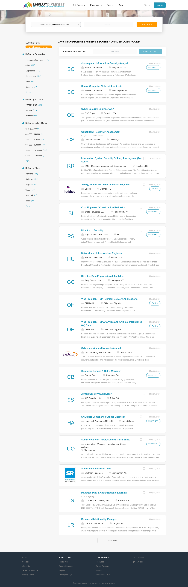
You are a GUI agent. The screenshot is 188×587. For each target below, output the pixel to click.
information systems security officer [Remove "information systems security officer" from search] (39, 47)
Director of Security (92, 230)
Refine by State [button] (32, 168)
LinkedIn (140, 562)
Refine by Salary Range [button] (36, 123)
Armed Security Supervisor (96, 394)
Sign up (160, 5)
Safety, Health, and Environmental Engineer (105, 184)
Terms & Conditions (30, 570)
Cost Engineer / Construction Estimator (103, 207)
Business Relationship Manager (99, 519)
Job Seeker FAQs (103, 575)
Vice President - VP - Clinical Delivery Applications (109, 299)
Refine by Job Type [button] (34, 99)
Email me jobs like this (74, 51)
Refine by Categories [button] (35, 54)
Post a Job (63, 562)
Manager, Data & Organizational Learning (104, 492)
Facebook (141, 558)
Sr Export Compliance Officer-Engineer (103, 417)
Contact (25, 562)
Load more (112, 541)
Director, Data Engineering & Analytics (102, 276)
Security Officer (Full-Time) (96, 468)
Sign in (147, 5)
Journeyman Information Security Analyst (104, 63)
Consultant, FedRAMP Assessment (100, 132)
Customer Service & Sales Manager (101, 371)
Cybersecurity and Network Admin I (101, 348)
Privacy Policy (28, 575)
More (27, 92)
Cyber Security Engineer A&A (97, 109)
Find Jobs (147, 24)
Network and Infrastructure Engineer (101, 253)
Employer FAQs (65, 575)
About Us (26, 566)
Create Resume (102, 566)
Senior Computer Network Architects (101, 86)
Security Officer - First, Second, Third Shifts (105, 439)
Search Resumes (66, 566)
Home (24, 558)
